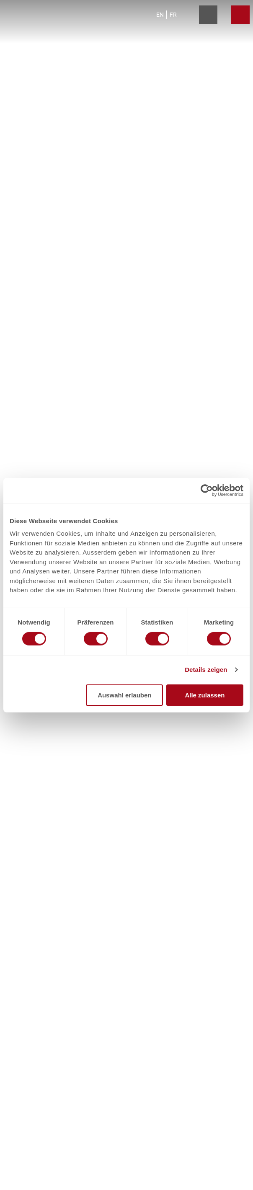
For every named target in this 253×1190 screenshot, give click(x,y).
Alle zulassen (205, 695)
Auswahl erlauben (124, 695)
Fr (173, 14)
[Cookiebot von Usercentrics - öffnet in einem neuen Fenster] (206, 490)
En (160, 14)
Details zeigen (206, 669)
